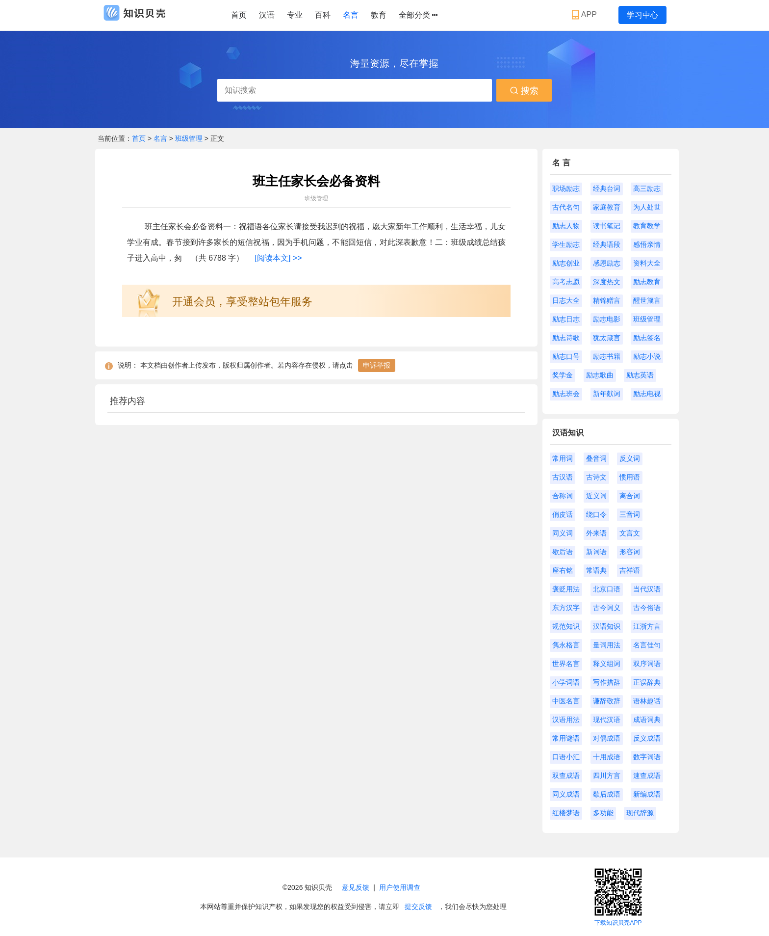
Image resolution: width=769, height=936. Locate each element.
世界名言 (566, 664)
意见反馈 (355, 887)
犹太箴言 (606, 338)
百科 (323, 15)
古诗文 (596, 477)
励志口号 (566, 356)
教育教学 (647, 226)
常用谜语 (566, 738)
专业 (295, 15)
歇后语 (562, 552)
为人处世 (647, 207)
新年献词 (606, 394)
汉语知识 (606, 626)
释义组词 (606, 664)
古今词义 (606, 608)
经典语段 (606, 244)
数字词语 (647, 757)
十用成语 (606, 757)
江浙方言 (647, 626)
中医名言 (566, 701)
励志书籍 (606, 356)
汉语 (267, 15)
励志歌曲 (600, 375)
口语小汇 (566, 757)
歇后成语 (606, 794)
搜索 (524, 91)
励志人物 (566, 226)
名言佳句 (647, 645)
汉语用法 (566, 719)
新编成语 (647, 794)
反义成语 (647, 738)
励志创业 (566, 263)
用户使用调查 (399, 887)
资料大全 (647, 263)
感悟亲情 (647, 244)
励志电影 (606, 319)
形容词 (629, 552)
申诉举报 (376, 365)
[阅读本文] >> (278, 258)
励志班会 (566, 394)
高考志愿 (566, 282)
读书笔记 (606, 226)
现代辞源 (640, 813)
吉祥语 (629, 570)
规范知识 (566, 626)
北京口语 (606, 589)
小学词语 (566, 682)
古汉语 (562, 477)
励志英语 (640, 375)
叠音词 (596, 458)
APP (585, 15)
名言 (351, 15)
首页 (239, 15)
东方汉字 (566, 608)
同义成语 (566, 794)
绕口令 (596, 514)
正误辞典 (647, 682)
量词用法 (606, 645)
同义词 (562, 533)
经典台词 (606, 188)
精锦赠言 (606, 300)
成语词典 (647, 719)
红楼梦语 (566, 813)
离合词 (629, 496)
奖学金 (562, 375)
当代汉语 (647, 589)
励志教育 (647, 282)
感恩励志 (606, 263)
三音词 (629, 514)
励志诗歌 (566, 338)
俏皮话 (562, 514)
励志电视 (647, 394)
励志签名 (647, 338)
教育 (378, 15)
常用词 (562, 458)
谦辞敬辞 (606, 701)
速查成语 (647, 775)
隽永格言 (566, 645)
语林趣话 (647, 701)
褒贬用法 (566, 589)
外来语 (596, 533)
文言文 (629, 533)
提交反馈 (418, 906)
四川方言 (606, 775)
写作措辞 (606, 682)
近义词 (596, 496)
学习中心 (642, 15)
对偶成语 (606, 738)
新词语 (596, 552)
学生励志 (566, 244)
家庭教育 (606, 207)
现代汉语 (606, 719)
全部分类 (418, 15)
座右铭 (562, 570)
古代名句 (566, 207)
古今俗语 (647, 608)
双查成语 (566, 775)
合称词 (562, 496)
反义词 (629, 458)
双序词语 (647, 664)
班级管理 (189, 138)
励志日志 (566, 319)
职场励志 (566, 188)
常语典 (596, 570)
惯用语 (629, 477)
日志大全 (566, 300)
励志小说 (647, 356)
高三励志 (647, 188)
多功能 (603, 813)
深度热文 (606, 282)
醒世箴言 (647, 300)
